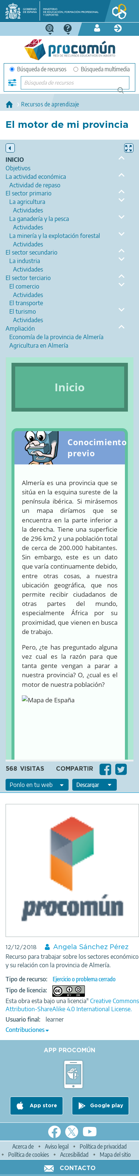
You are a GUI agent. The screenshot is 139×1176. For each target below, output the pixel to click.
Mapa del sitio (115, 1154)
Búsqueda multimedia (101, 69)
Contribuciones (25, 1029)
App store (42, 1106)
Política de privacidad (103, 1146)
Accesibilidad (74, 1154)
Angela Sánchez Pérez (91, 947)
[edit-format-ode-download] (94, 785)
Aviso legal (57, 1146)
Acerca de (23, 1146)
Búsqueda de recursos (38, 69)
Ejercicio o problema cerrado (84, 979)
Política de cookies (28, 1154)
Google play (106, 1106)
